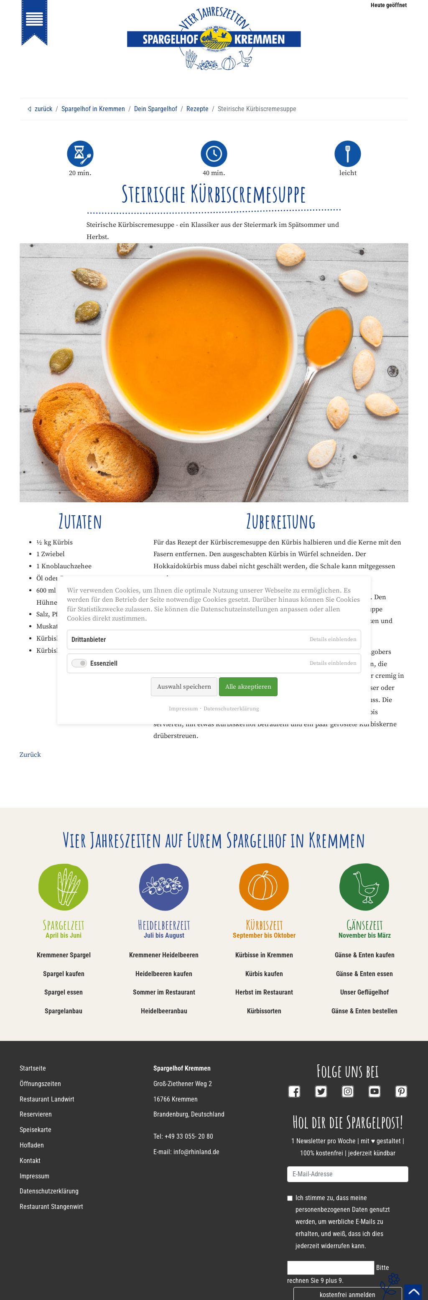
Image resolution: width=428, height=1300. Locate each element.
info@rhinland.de (196, 1152)
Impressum (183, 708)
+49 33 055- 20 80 (189, 1136)
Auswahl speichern (184, 687)
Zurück (30, 754)
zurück (39, 109)
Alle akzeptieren (248, 687)
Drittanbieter (88, 639)
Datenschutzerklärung (231, 708)
